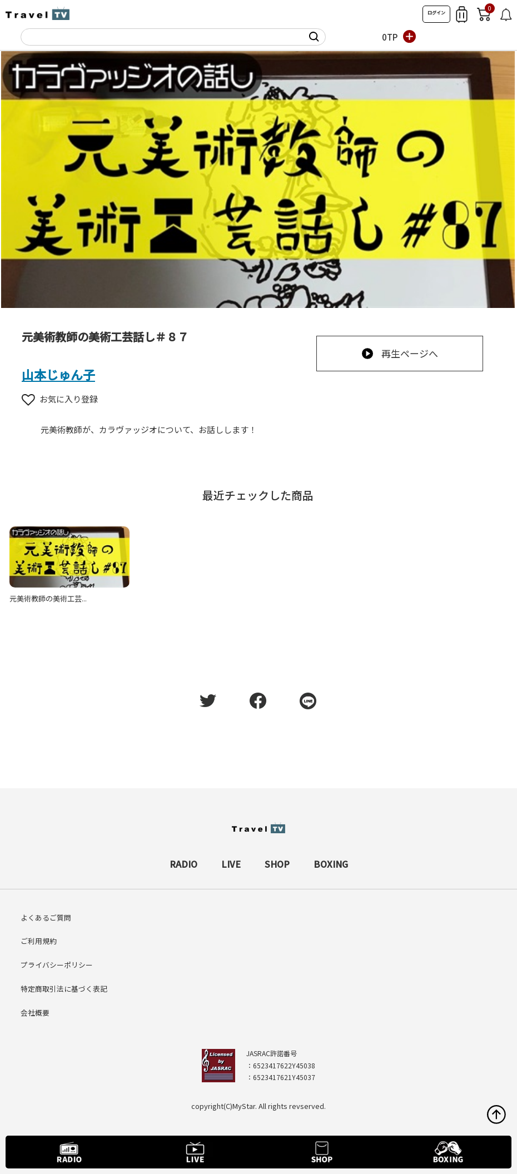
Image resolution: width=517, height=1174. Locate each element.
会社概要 (35, 1012)
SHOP (277, 863)
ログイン (436, 12)
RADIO (183, 863)
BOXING (331, 863)
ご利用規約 (39, 941)
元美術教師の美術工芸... (48, 598)
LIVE (231, 863)
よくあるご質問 (46, 917)
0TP (389, 37)
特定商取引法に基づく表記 (64, 988)
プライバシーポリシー (57, 964)
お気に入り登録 (60, 399)
